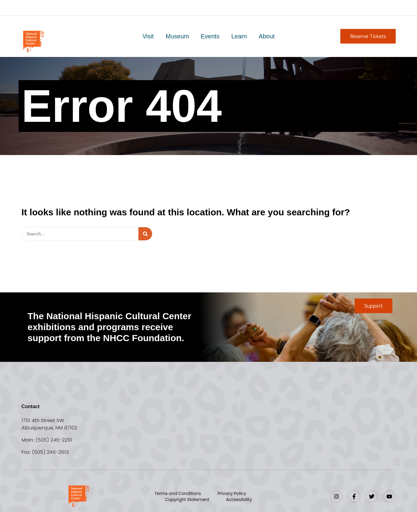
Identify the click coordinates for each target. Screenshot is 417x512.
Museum (177, 36)
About (266, 36)
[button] (368, 36)
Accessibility (239, 499)
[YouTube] (389, 496)
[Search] (145, 233)
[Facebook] (354, 496)
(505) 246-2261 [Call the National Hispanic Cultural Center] (54, 439)
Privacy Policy (231, 493)
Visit (148, 36)
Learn (238, 36)
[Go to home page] (33, 41)
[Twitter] (372, 496)
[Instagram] (336, 496)
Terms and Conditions (178, 493)
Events (210, 36)
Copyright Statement (187, 499)
